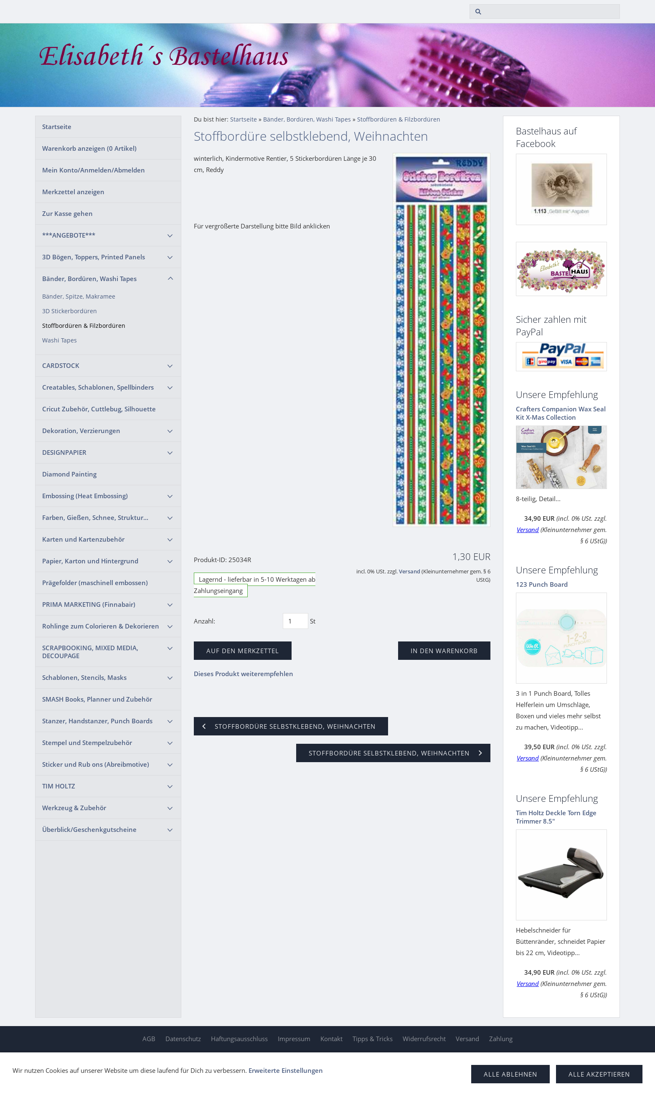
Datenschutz (183, 1038)
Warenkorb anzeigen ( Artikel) (89, 148)
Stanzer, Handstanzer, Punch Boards (97, 721)
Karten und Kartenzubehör (83, 539)
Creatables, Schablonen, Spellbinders (98, 387)
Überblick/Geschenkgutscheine (89, 829)
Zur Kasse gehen (67, 213)
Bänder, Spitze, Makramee (78, 296)
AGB (148, 1038)
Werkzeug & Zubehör (74, 807)
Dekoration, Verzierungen (81, 430)
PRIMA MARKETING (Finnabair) (88, 604)
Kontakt (331, 1038)
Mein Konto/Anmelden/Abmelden (93, 170)
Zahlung (501, 1038)
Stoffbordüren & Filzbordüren (83, 325)
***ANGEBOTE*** (68, 235)
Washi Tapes (59, 340)
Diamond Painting (69, 474)
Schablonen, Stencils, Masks (84, 677)
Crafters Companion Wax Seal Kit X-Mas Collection (561, 413)
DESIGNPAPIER (64, 452)
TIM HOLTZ (58, 786)
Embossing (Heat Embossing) (85, 496)
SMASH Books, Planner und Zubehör (97, 699)
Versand (409, 571)
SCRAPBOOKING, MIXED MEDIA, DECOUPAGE (90, 652)
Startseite (56, 126)
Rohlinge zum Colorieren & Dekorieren (100, 626)
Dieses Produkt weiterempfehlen (243, 673)
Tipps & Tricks (373, 1038)
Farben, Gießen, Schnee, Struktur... (95, 517)
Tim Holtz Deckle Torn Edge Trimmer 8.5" (556, 817)
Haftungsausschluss (239, 1038)
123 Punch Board (542, 584)
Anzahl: (204, 621)
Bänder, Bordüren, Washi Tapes (89, 278)
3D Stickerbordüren (69, 311)
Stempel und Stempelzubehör (87, 742)
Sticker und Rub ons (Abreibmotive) (95, 764)
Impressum (294, 1038)
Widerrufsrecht (424, 1038)
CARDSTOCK (60, 365)
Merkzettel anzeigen (73, 192)
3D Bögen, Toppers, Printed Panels (93, 257)
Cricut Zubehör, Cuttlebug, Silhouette (99, 409)
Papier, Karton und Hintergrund (90, 561)
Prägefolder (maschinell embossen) (95, 582)
